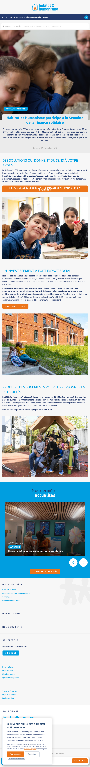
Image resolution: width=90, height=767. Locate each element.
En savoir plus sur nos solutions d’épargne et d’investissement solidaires (45, 189)
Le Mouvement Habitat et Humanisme (16, 593)
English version (8, 698)
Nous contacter (8, 667)
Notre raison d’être (9, 590)
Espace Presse (7, 670)
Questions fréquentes (10, 678)
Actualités (17, 26)
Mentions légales (8, 674)
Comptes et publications (11, 600)
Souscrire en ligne (15, 306)
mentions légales (30, 749)
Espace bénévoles (9, 694)
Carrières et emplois (9, 691)
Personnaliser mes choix (16, 759)
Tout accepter (15, 754)
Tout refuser (32, 754)
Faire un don (80, 761)
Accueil (7, 26)
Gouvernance (7, 597)
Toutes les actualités (45, 572)
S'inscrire (10, 653)
